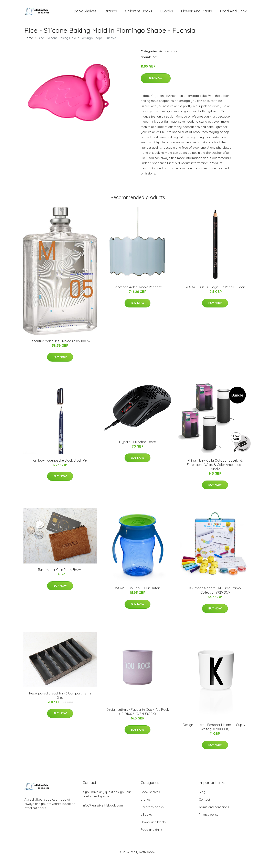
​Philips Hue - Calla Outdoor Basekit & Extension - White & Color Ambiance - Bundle (215, 466)
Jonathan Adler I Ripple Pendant (137, 289)
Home (28, 40)
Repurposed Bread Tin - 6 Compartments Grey (60, 697)
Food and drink (233, 12)
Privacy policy (208, 816)
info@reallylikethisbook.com (103, 807)
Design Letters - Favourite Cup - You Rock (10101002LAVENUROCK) (137, 714)
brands (111, 12)
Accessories (168, 53)
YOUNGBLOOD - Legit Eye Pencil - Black (215, 289)
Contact (204, 801)
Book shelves (85, 12)
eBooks (166, 12)
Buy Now (155, 80)
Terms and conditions (214, 809)
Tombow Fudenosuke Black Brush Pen (60, 462)
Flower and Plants (196, 12)
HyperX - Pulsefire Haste (137, 444)
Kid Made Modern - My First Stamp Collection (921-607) (215, 592)
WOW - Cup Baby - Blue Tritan (137, 590)
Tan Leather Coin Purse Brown (60, 572)
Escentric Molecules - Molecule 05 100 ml (60, 343)
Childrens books (138, 12)
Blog (202, 794)
